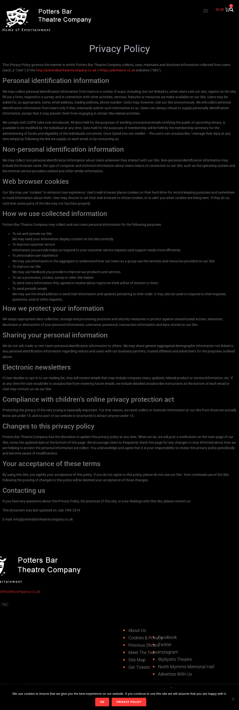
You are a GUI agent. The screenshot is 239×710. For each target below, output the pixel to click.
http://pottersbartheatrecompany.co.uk (66, 70)
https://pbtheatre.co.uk (117, 70)
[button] (205, 10)
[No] (232, 699)
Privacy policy (129, 702)
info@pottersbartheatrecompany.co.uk (43, 519)
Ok (102, 702)
